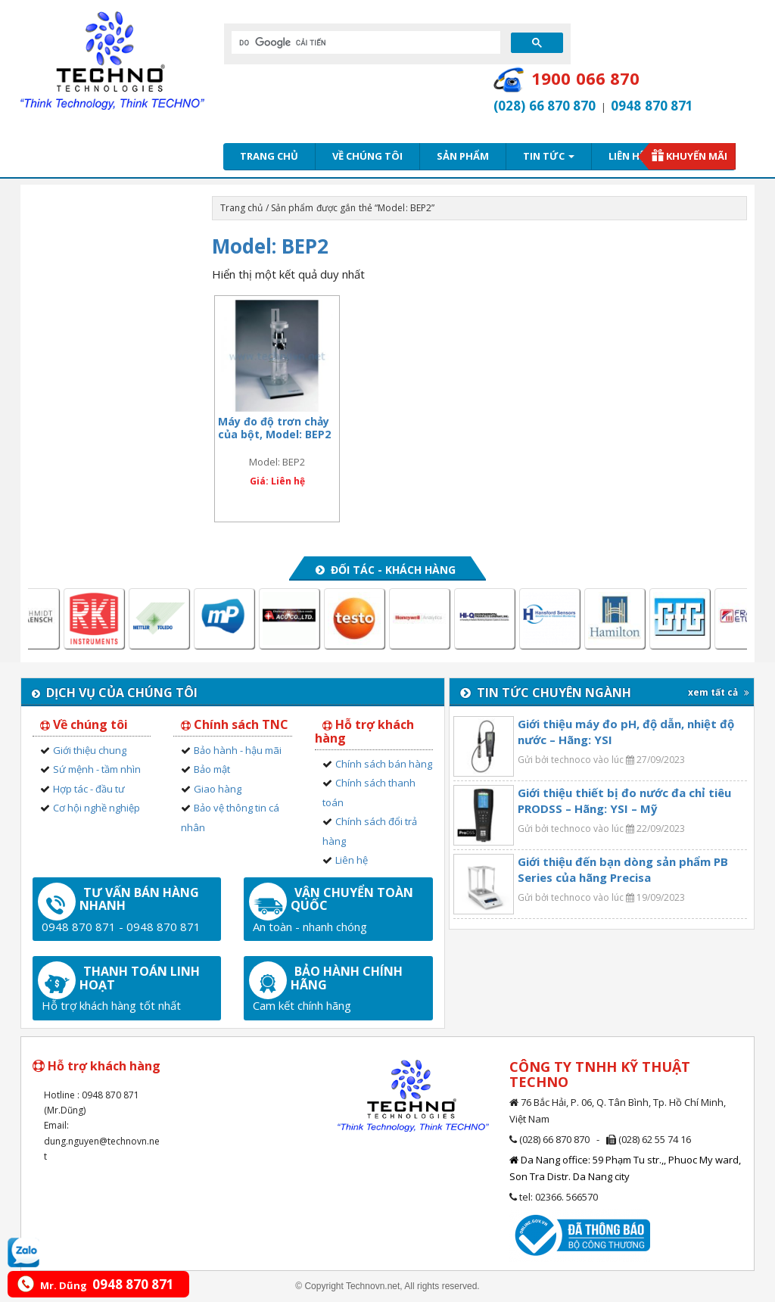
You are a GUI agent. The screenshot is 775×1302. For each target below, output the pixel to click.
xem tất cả (718, 692)
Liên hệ (626, 156)
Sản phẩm (463, 156)
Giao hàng (217, 789)
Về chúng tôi (367, 156)
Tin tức (548, 156)
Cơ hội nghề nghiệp (96, 808)
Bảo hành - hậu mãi (238, 750)
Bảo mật (212, 769)
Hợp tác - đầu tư (89, 789)
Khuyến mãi (696, 156)
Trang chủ (269, 156)
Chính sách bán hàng (383, 764)
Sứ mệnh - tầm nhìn (97, 769)
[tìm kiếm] (364, 42)
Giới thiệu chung (89, 750)
